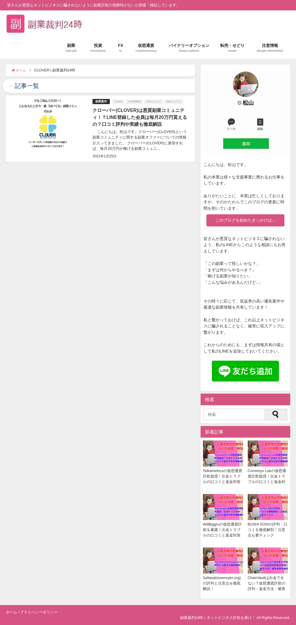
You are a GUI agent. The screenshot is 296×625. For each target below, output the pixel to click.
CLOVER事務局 (134, 101)
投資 (98, 47)
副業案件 (101, 101)
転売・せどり (232, 47)
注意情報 (270, 47)
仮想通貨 (146, 47)
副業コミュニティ (174, 101)
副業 (71, 47)
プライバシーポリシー (39, 612)
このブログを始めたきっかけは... (245, 220)
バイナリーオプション (189, 47)
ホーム (11, 612)
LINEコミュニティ (154, 101)
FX (120, 47)
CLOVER (118, 101)
